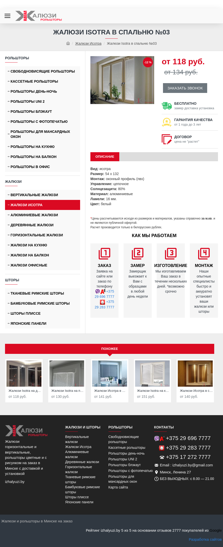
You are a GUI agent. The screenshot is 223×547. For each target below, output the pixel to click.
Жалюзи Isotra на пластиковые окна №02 (67, 391)
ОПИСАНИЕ (104, 156)
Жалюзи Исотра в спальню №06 (196, 391)
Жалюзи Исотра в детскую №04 (110, 391)
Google (216, 530)
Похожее (109, 349)
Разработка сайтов (205, 539)
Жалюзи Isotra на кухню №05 (153, 391)
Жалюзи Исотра (88, 43)
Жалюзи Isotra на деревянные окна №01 (25, 391)
